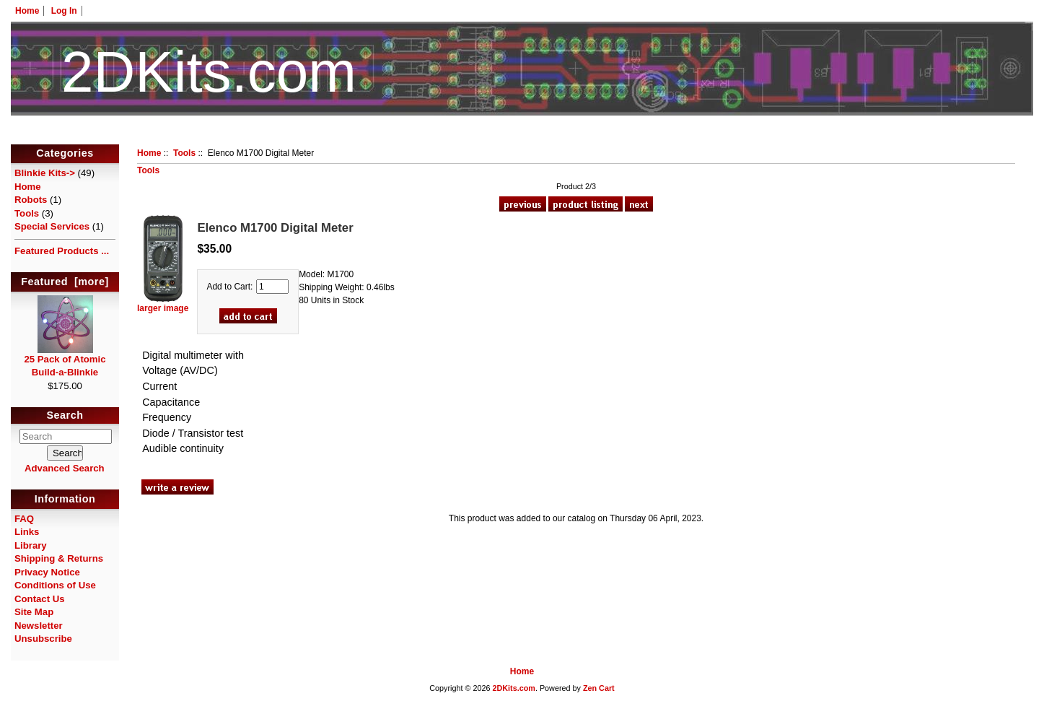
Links (26, 531)
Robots (30, 199)
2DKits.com (513, 688)
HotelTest (522, 135)
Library (30, 545)
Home (27, 11)
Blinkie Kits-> (44, 172)
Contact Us (39, 598)
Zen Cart (599, 688)
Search (65, 416)
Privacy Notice (47, 572)
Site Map (33, 611)
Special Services (51, 226)
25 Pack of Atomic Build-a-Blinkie (64, 361)
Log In (64, 11)
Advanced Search (65, 468)
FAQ (24, 518)
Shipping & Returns (58, 558)
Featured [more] (65, 281)
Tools (184, 153)
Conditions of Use (55, 585)
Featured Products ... (61, 250)
